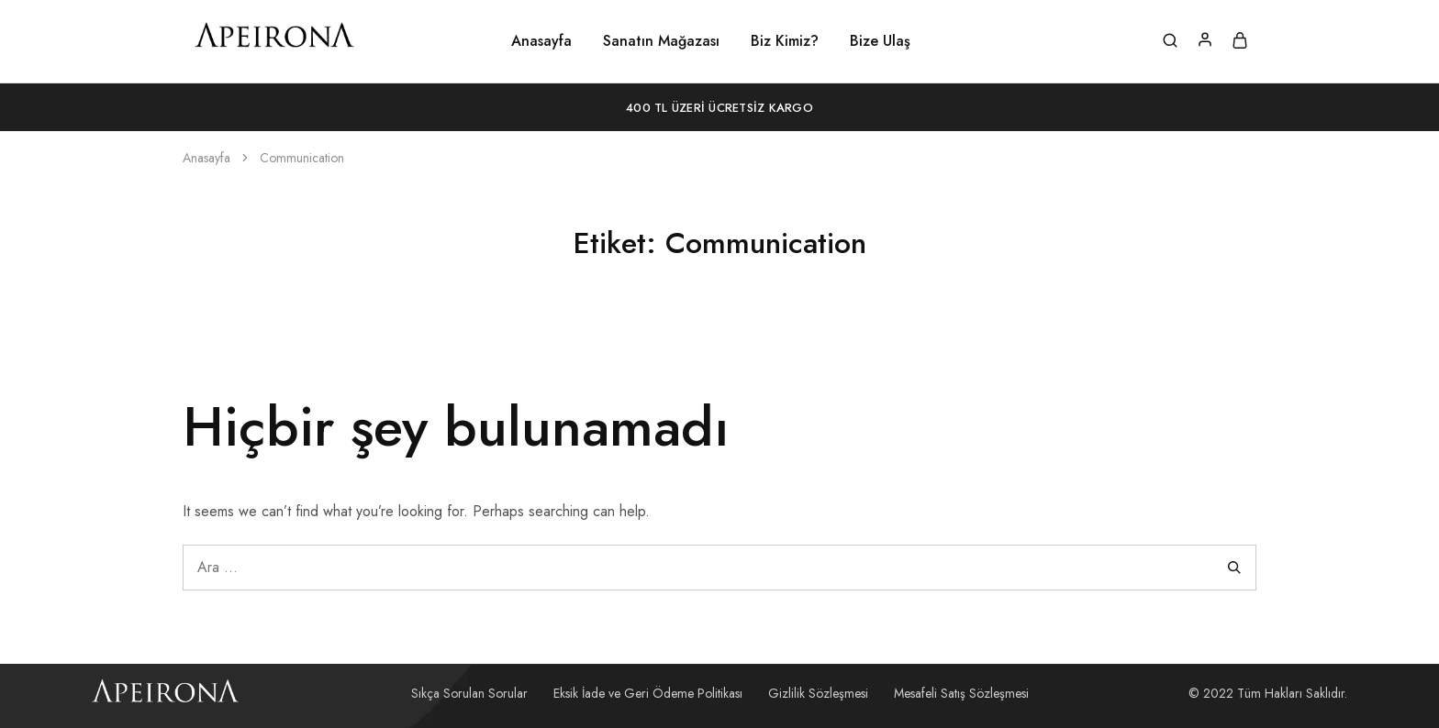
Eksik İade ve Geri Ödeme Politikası (647, 693)
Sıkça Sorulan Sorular (469, 693)
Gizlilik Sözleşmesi (818, 693)
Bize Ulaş (880, 41)
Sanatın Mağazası (661, 41)
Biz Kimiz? (785, 41)
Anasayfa (541, 41)
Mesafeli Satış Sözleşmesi (961, 693)
